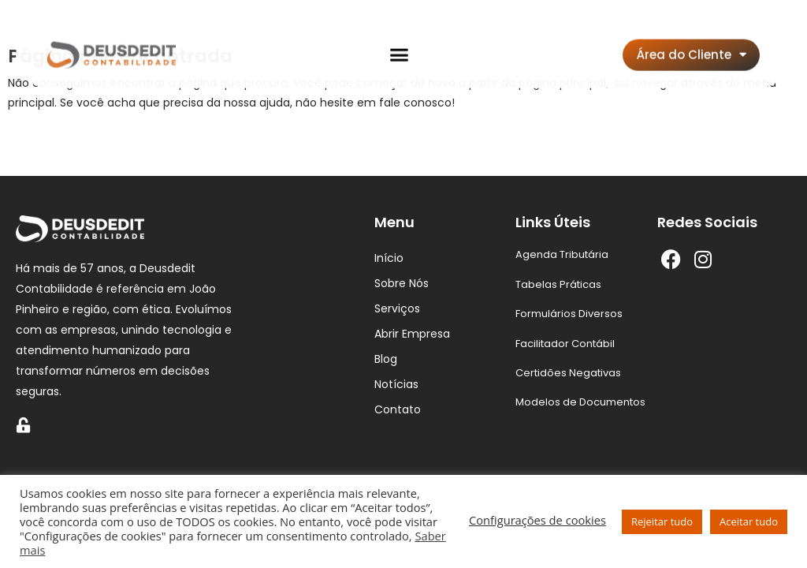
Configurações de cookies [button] (537, 520)
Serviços (397, 308)
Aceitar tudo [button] (749, 521)
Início (389, 258)
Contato (397, 409)
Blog (385, 359)
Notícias (396, 384)
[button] (400, 38)
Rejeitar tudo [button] (662, 521)
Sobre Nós (401, 283)
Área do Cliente (691, 37)
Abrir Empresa (412, 334)
